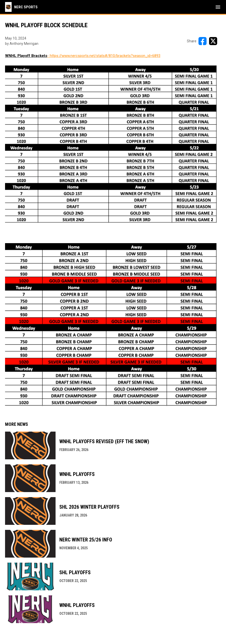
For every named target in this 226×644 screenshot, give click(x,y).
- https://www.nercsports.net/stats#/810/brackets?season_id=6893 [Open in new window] (103, 55)
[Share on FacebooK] (202, 41)
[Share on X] (213, 41)
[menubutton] (218, 7)
